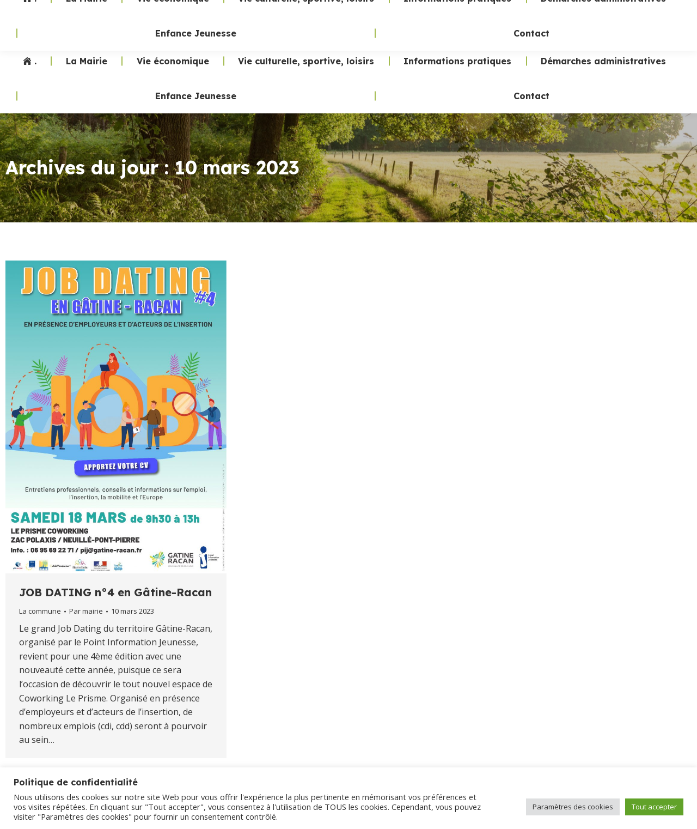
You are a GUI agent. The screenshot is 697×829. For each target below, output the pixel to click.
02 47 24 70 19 (489, 21)
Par (86, 611)
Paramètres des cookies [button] (573, 807)
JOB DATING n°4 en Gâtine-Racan (115, 592)
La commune (40, 611)
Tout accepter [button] (654, 807)
